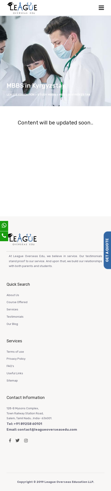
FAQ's (10, 366)
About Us (13, 295)
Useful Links (15, 373)
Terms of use (15, 351)
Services (12, 309)
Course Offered (17, 302)
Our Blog (12, 324)
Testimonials (15, 316)
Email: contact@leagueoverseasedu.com (42, 430)
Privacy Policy (16, 358)
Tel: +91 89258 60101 (24, 424)
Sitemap (12, 380)
